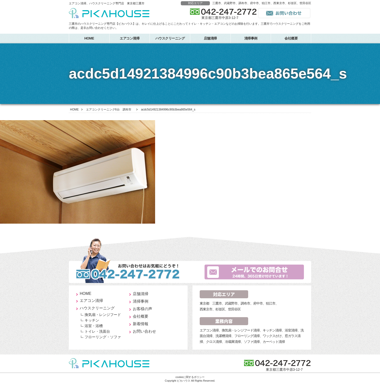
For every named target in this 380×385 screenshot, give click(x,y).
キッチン (92, 320)
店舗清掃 (210, 38)
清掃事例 (250, 38)
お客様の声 (142, 309)
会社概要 (291, 38)
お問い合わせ (144, 331)
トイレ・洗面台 (97, 331)
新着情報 (140, 324)
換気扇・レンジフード (103, 315)
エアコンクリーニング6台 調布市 (108, 109)
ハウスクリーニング (170, 38)
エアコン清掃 (129, 38)
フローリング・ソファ (103, 337)
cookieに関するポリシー (190, 377)
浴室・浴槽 (94, 326)
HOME (89, 38)
